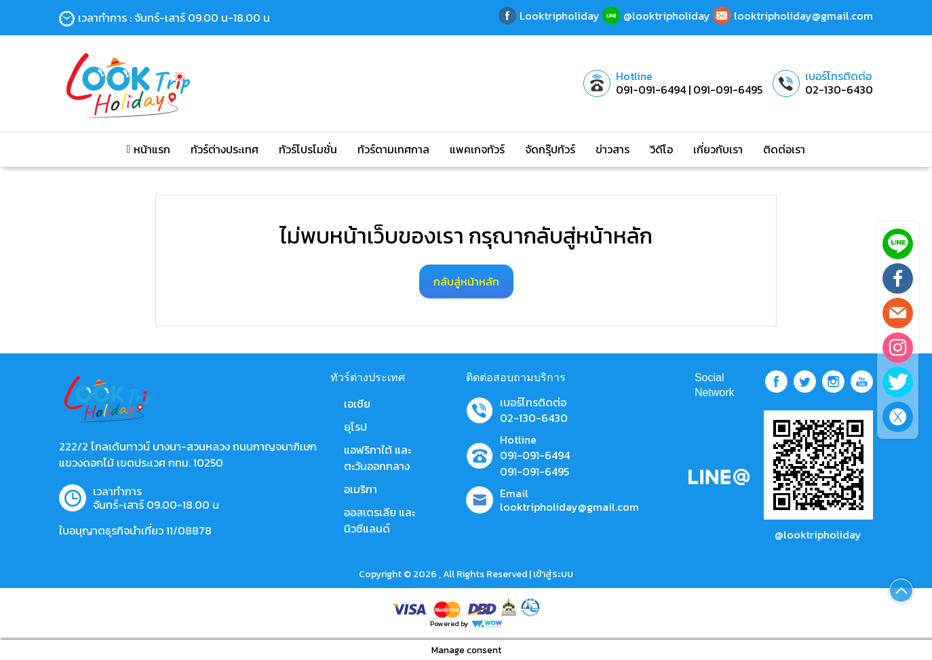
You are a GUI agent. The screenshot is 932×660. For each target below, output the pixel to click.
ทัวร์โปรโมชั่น (308, 149)
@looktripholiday (818, 534)
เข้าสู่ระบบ (553, 574)
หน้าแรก (149, 149)
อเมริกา (360, 489)
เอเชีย (357, 403)
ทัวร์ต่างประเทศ (224, 149)
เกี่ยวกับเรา (718, 149)
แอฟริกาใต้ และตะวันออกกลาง (377, 458)
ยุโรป (355, 427)
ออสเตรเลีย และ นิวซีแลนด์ (379, 520)
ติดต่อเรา (784, 149)
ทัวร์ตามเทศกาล (393, 149)
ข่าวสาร (612, 149)
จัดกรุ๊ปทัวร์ (550, 149)
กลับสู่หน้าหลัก (466, 281)
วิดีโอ (661, 149)
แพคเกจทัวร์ (477, 149)
